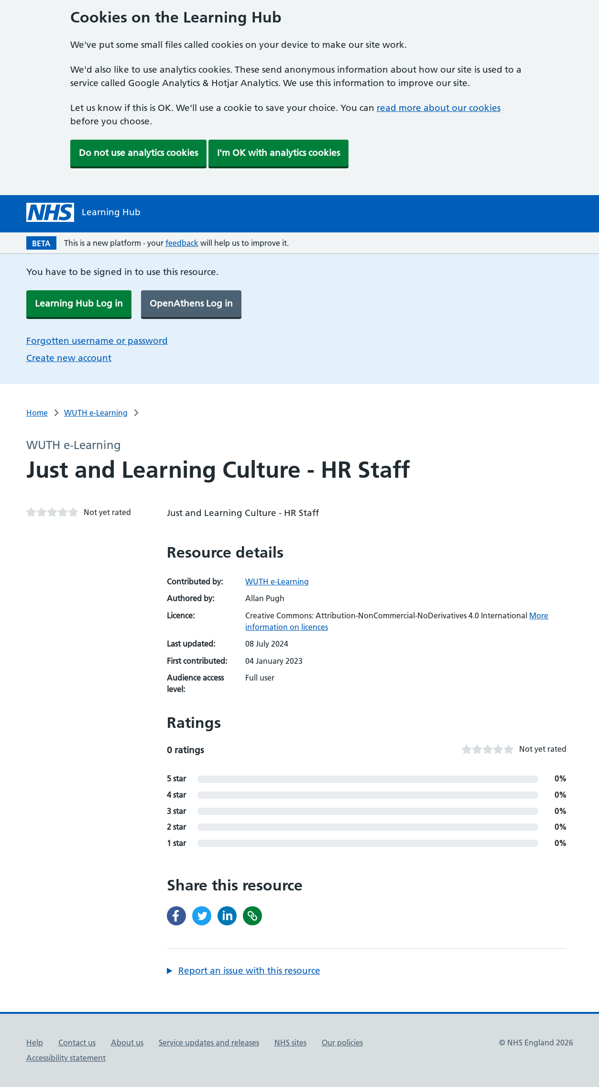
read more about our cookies (439, 107)
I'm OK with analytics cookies (278, 152)
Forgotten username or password (97, 340)
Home (37, 412)
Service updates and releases (209, 1042)
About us (127, 1042)
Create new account (68, 357)
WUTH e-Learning (96, 412)
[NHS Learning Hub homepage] (83, 212)
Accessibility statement (66, 1058)
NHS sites (290, 1042)
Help (34, 1042)
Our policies (342, 1042)
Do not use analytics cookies (138, 152)
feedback (181, 243)
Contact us (77, 1042)
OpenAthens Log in (191, 303)
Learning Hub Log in (79, 303)
